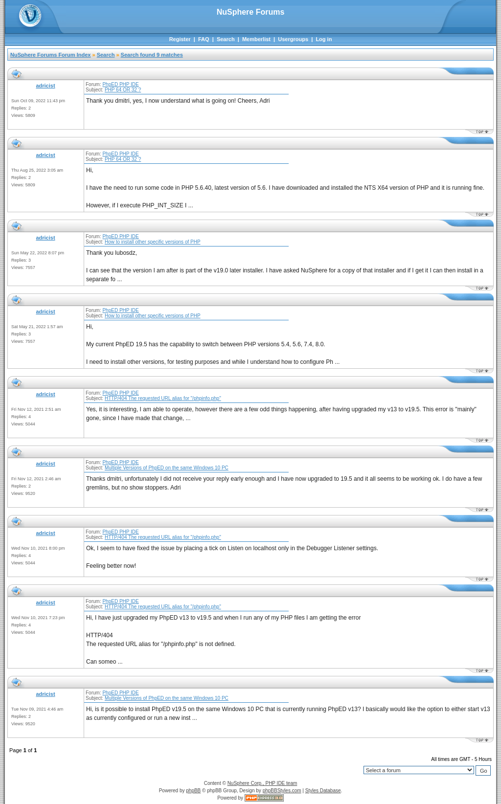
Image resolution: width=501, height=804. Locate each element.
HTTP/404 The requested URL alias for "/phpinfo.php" (163, 398)
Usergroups (293, 39)
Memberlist (256, 39)
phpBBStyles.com (282, 790)
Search (226, 39)
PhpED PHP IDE (120, 84)
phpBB (193, 790)
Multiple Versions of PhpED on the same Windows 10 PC (166, 467)
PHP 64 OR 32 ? (123, 89)
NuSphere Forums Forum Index (50, 55)
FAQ (203, 39)
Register (180, 39)
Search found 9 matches (152, 55)
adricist (45, 86)
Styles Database (323, 790)
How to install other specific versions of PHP (153, 242)
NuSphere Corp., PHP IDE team (262, 783)
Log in (324, 39)
